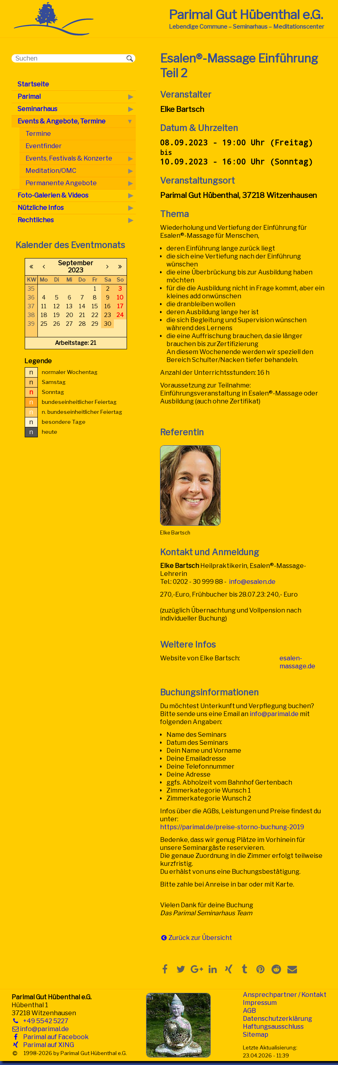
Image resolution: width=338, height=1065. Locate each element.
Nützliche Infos (41, 207)
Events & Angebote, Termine (62, 121)
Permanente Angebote (61, 183)
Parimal (29, 96)
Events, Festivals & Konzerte (68, 158)
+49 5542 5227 (44, 1021)
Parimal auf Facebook (54, 1037)
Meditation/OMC (50, 170)
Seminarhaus (37, 109)
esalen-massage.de (297, 662)
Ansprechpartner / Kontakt (284, 994)
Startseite (33, 84)
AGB (249, 1010)
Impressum (260, 1002)
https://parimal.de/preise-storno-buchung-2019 (232, 827)
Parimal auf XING (47, 1045)
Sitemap (255, 1034)
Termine (38, 133)
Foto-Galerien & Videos (53, 195)
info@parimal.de (274, 714)
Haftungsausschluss (273, 1026)
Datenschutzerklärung (277, 1018)
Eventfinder (43, 146)
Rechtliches (36, 220)
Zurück (179, 938)
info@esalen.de (252, 581)
